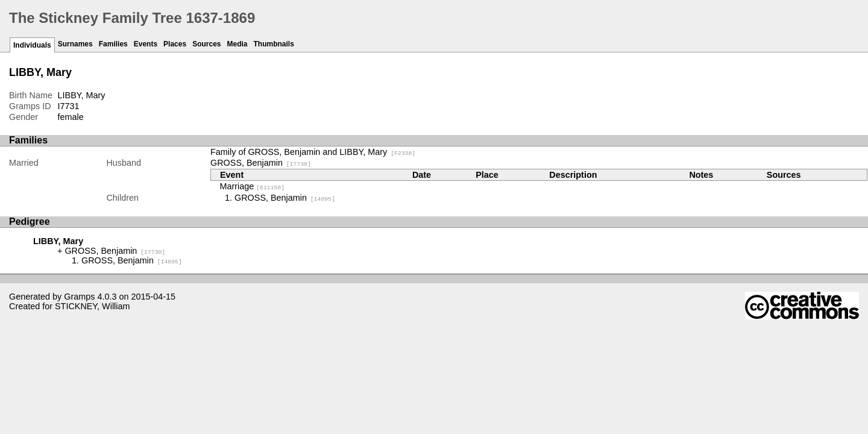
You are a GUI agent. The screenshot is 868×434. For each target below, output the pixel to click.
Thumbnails (274, 44)
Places (174, 44)
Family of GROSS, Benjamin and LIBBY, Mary (312, 152)
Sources (206, 44)
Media (237, 44)
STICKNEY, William (92, 306)
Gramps (79, 296)
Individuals (32, 45)
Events (145, 44)
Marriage (252, 186)
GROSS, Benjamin (260, 163)
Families (113, 44)
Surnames (75, 44)
